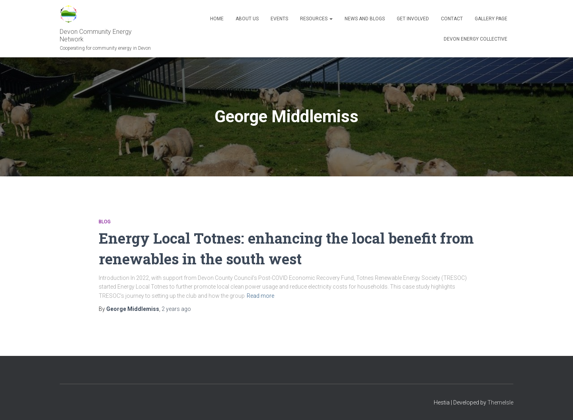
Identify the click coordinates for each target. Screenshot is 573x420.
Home (217, 18)
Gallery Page (491, 18)
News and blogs (365, 18)
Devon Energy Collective (475, 39)
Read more (260, 295)
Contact (452, 18)
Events (279, 18)
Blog (105, 222)
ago (176, 308)
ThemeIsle (500, 402)
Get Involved (413, 18)
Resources (316, 18)
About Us (247, 18)
